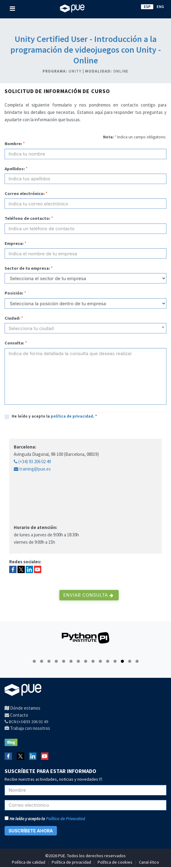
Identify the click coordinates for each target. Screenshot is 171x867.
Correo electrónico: (25, 193)
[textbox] (85, 330)
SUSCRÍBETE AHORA (31, 830)
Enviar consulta (88, 595)
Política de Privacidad (65, 818)
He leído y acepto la (45, 818)
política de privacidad (72, 416)
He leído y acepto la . (54, 416)
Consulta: (14, 343)
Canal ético (149, 862)
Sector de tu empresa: (27, 268)
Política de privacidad (71, 862)
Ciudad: (12, 318)
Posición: (14, 293)
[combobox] (85, 328)
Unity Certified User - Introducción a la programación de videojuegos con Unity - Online (85, 49)
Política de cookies (115, 862)
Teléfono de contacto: (27, 218)
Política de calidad (28, 862)
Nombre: (13, 143)
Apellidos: (15, 168)
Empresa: (14, 243)
